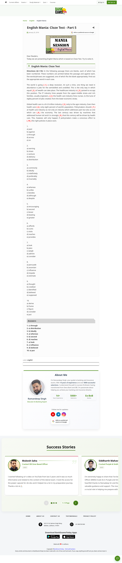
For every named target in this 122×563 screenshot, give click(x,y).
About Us (40, 524)
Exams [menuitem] (23, 2)
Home (25, 21)
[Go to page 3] (56, 510)
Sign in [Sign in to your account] (101, 2)
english (30, 360)
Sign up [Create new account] (111, 2)
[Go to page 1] (51, 510)
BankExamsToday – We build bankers (64, 557)
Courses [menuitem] (52, 2)
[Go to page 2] (54, 510)
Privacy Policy (89, 524)
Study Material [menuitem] (34, 2)
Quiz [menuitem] (44, 2)
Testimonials (71, 524)
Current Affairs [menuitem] (14, 2)
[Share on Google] (82, 32)
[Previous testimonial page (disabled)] (46, 510)
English (31, 21)
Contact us (55, 524)
